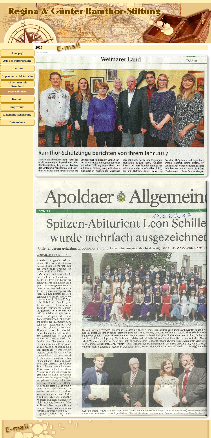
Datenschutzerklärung (17, 114)
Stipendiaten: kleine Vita (17, 76)
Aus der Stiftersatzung (17, 60)
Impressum (17, 107)
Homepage (17, 53)
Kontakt (17, 99)
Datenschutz (17, 122)
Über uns (17, 68)
